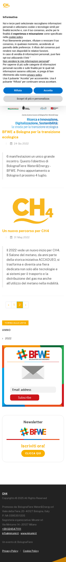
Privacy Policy (10, 551)
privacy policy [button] (34, 74)
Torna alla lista (15, 323)
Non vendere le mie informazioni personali (26, 61)
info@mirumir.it (10, 533)
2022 (8, 338)
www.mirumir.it (29, 533)
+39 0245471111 (11, 529)
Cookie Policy (31, 551)
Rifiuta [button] (18, 90)
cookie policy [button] (16, 37)
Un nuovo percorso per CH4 (25, 231)
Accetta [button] (48, 90)
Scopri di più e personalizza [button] (33, 98)
